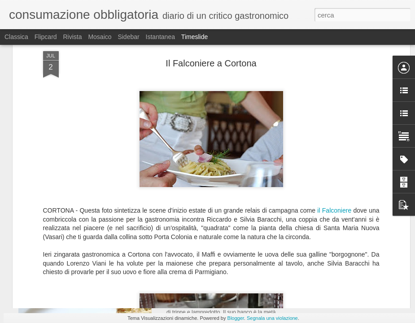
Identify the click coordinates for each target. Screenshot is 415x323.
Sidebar (128, 36)
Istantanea (160, 36)
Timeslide (194, 36)
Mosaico (99, 36)
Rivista (72, 36)
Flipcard (46, 36)
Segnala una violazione (272, 318)
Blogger (235, 318)
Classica (16, 36)
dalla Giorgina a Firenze (209, 289)
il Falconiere (334, 102)
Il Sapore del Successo (333, 303)
